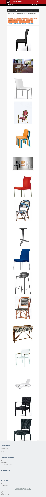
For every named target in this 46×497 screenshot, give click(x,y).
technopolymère (27, 21)
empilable (26, 18)
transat (24, 20)
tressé (32, 21)
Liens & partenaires (4, 485)
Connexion (10, 4)
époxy (31, 20)
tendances (20, 20)
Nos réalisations (4, 462)
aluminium (27, 20)
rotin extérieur (21, 21)
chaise (19, 18)
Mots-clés (10, 10)
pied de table (34, 18)
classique (22, 18)
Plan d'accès (3, 451)
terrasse (17, 10)
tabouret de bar (14, 20)
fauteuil (30, 18)
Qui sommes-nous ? (4, 460)
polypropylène (11, 21)
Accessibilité (3, 474)
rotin (17, 21)
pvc (15, 21)
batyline (15, 18)
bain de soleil (11, 18)
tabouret (10, 20)
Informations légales (4, 448)
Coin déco (3, 483)
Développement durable (5, 473)
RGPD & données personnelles (6, 464)
